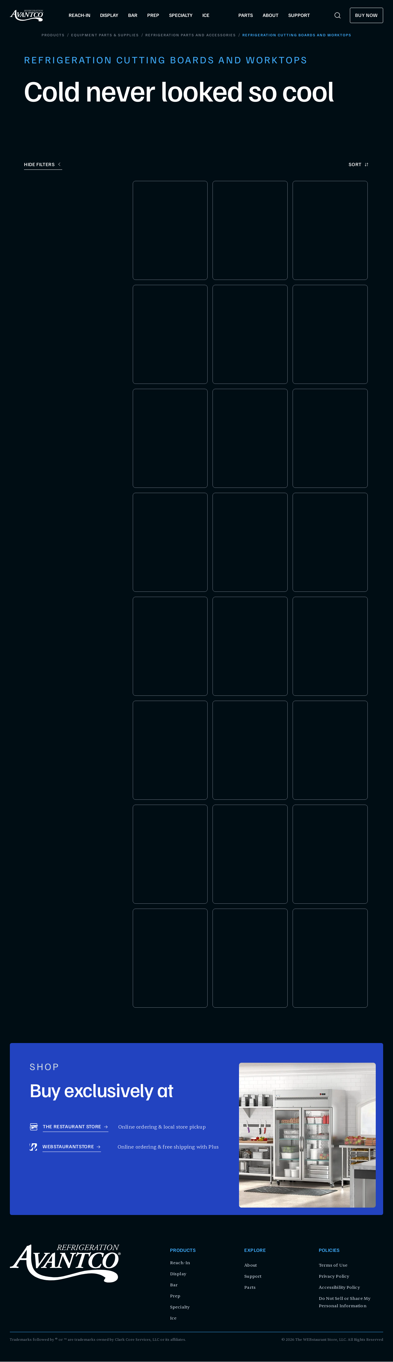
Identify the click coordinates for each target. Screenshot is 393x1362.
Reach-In (180, 1263)
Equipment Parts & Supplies (105, 36)
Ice (173, 1318)
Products (53, 36)
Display (178, 1274)
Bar (174, 1285)
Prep (175, 1296)
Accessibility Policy (339, 1287)
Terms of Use (333, 1265)
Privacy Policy (334, 1276)
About (250, 1265)
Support (252, 1276)
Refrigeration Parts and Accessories (190, 36)
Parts (250, 1287)
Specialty (180, 1307)
